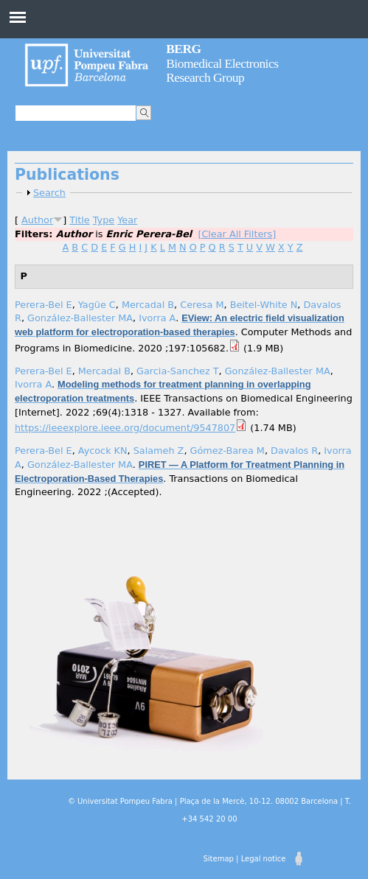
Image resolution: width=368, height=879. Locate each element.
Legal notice (263, 859)
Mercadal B (148, 304)
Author (37, 219)
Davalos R (294, 450)
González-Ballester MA (80, 317)
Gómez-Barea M (227, 450)
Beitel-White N (264, 304)
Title (79, 219)
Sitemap (218, 859)
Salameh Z (158, 450)
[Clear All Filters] (237, 233)
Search (49, 192)
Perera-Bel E (43, 304)
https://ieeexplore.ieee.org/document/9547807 (125, 427)
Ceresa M (201, 304)
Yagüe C (97, 304)
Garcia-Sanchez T (177, 371)
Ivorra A (157, 317)
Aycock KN (103, 450)
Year (127, 219)
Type (103, 219)
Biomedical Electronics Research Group (222, 63)
